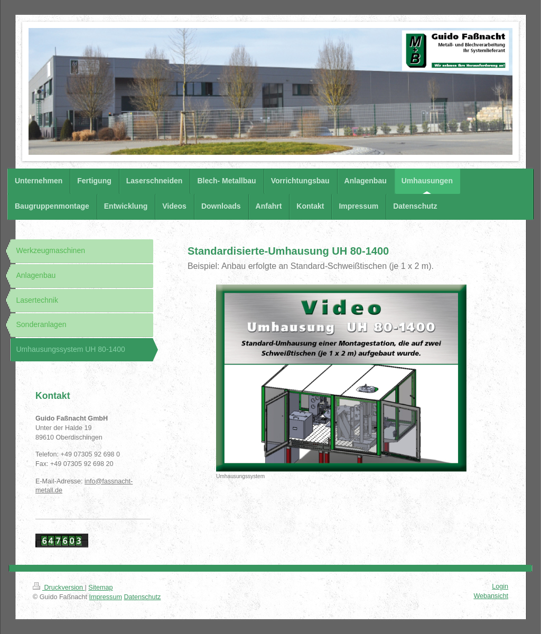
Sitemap (100, 587)
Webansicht (490, 596)
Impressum (105, 597)
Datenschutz (142, 597)
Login (500, 586)
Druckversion (59, 587)
